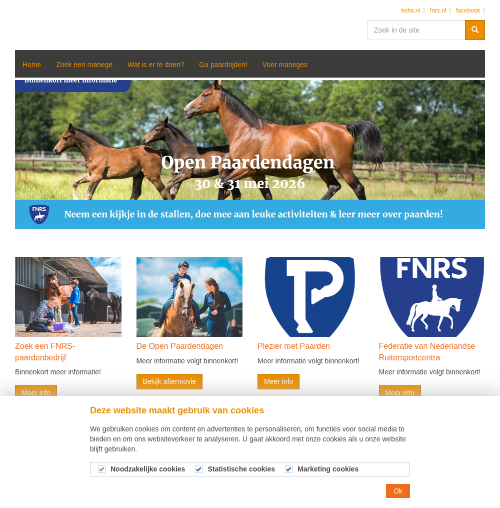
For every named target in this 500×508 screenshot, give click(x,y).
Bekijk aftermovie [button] (169, 381)
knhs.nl (412, 11)
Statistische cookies (241, 469)
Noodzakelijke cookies (147, 469)
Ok (398, 491)
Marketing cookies (328, 469)
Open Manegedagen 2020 (40, 25)
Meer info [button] (36, 393)
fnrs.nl (440, 11)
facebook (470, 11)
